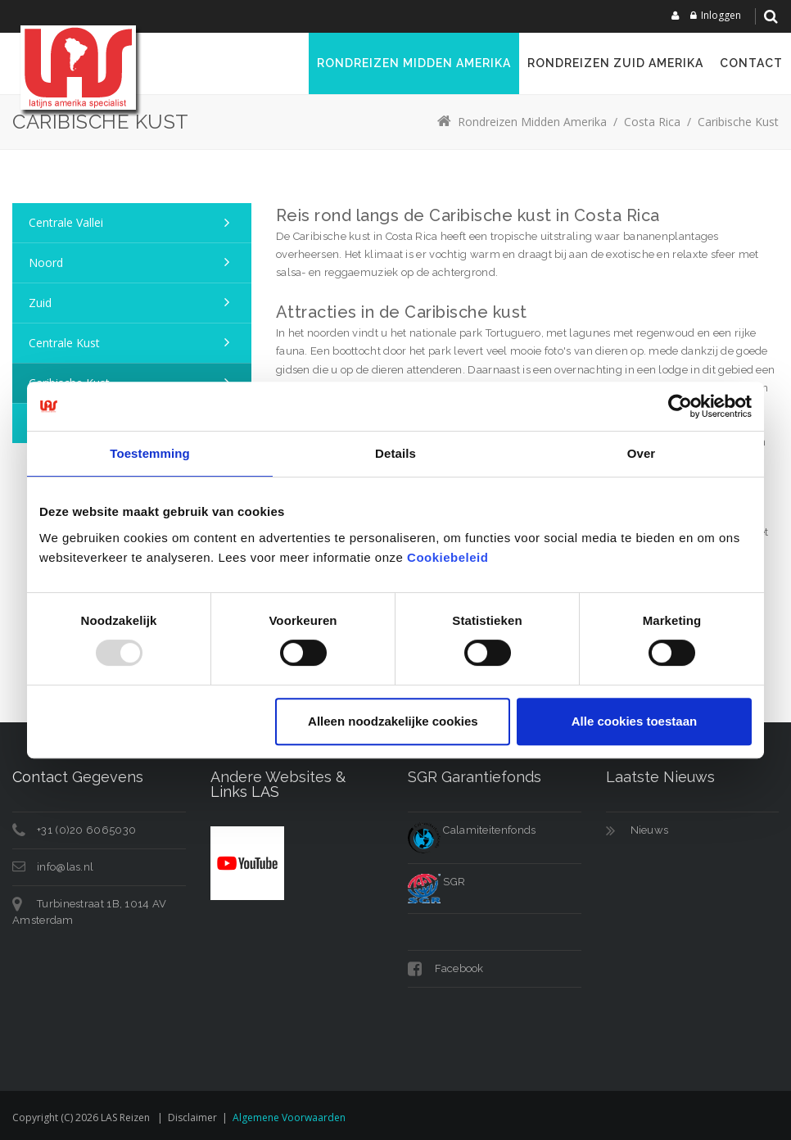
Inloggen (721, 15)
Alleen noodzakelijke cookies (393, 721)
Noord (46, 262)
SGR (436, 881)
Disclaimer (192, 1117)
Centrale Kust (64, 343)
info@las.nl (65, 867)
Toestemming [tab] (150, 453)
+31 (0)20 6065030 (86, 830)
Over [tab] (641, 453)
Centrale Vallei (66, 222)
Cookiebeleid (447, 557)
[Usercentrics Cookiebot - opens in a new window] (680, 406)
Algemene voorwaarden (289, 1117)
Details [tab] (395, 453)
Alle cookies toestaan (634, 721)
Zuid (40, 302)
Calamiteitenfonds (472, 830)
